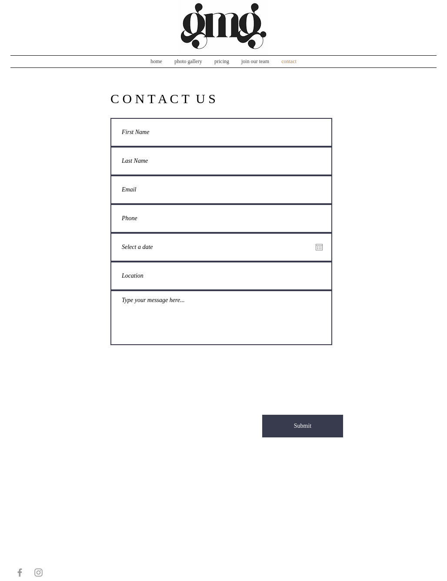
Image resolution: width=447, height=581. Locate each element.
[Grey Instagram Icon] (38, 572)
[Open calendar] (319, 247)
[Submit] (302, 426)
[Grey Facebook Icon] (19, 572)
